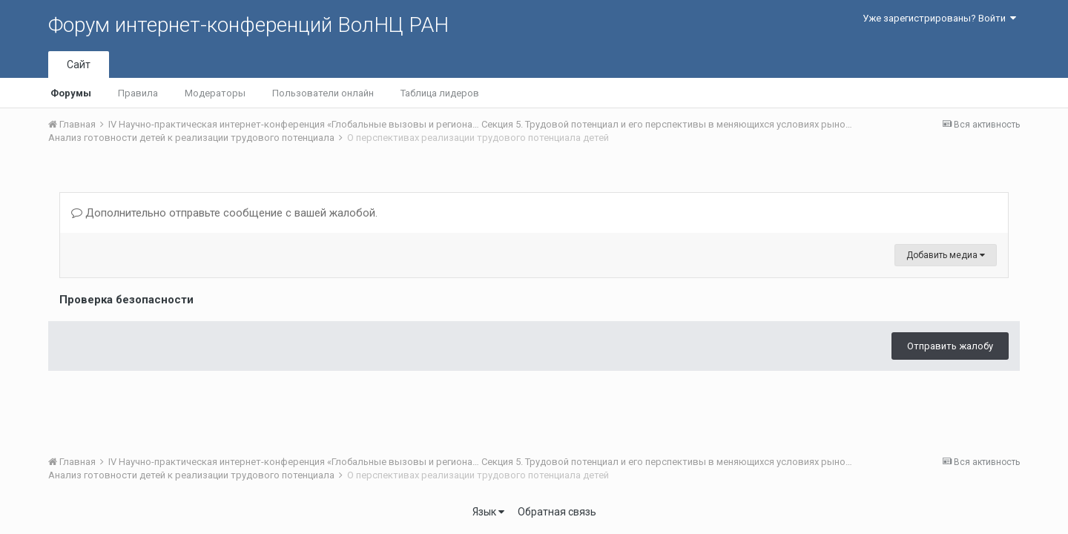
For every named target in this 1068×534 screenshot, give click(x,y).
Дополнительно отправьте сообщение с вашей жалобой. (224, 213)
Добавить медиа (945, 255)
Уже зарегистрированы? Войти (939, 18)
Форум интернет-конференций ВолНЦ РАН (248, 25)
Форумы (70, 93)
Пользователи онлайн (323, 93)
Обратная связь (557, 512)
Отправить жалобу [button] (950, 346)
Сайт (78, 64)
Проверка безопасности (126, 299)
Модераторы (215, 93)
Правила (138, 93)
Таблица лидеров (439, 93)
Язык (488, 512)
